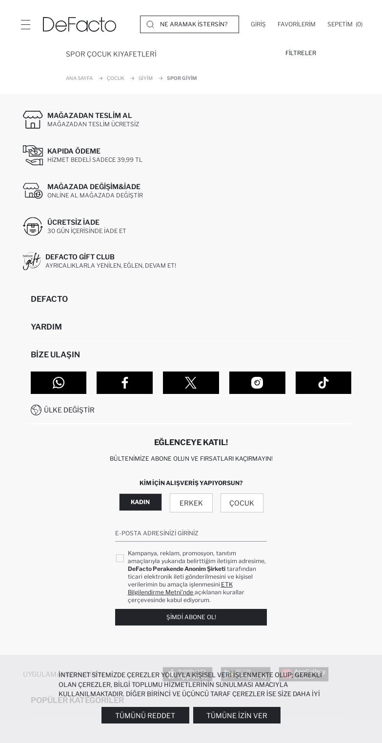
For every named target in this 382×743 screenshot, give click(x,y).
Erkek (191, 503)
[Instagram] (257, 383)
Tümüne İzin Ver (236, 715)
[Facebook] (125, 383)
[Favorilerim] (297, 24)
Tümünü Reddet (145, 715)
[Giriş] (258, 24)
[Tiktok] (324, 383)
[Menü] (25, 24)
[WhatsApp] (59, 383)
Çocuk (241, 503)
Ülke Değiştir (69, 410)
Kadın (140, 502)
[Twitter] (191, 383)
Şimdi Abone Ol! (191, 617)
